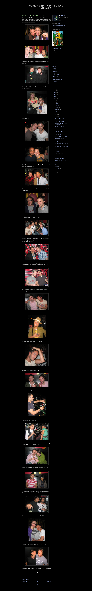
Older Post (49, 581)
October (57, 107)
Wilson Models (55, 82)
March (56, 166)
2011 (55, 94)
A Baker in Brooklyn (56, 64)
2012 (55, 92)
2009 (55, 98)
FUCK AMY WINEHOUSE (60, 156)
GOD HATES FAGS (59, 153)
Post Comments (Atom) (33, 584)
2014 (55, 88)
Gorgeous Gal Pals (56, 73)
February (57, 168)
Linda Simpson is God (57, 79)
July (56, 112)
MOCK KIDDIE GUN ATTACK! (61, 155)
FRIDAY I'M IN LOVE (59, 138)
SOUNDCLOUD (57, 48)
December (57, 103)
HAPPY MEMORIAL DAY (60, 118)
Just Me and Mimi (56, 74)
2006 (55, 172)
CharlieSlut (54, 66)
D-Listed (54, 68)
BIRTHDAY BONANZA (59, 158)
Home (37, 581)
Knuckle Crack (55, 76)
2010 (55, 96)
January (57, 169)
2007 (55, 102)
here (57, 50)
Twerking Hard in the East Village (46, 7)
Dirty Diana (54, 69)
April (56, 164)
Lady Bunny (54, 78)
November (57, 105)
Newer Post (24, 581)
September (57, 109)
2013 (55, 90)
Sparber (63, 15)
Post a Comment (25, 579)
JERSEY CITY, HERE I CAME (61, 136)
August (56, 111)
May (56, 116)
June (56, 114)
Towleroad (54, 81)
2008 (55, 100)
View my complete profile (58, 25)
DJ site (59, 23)
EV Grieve (54, 71)
